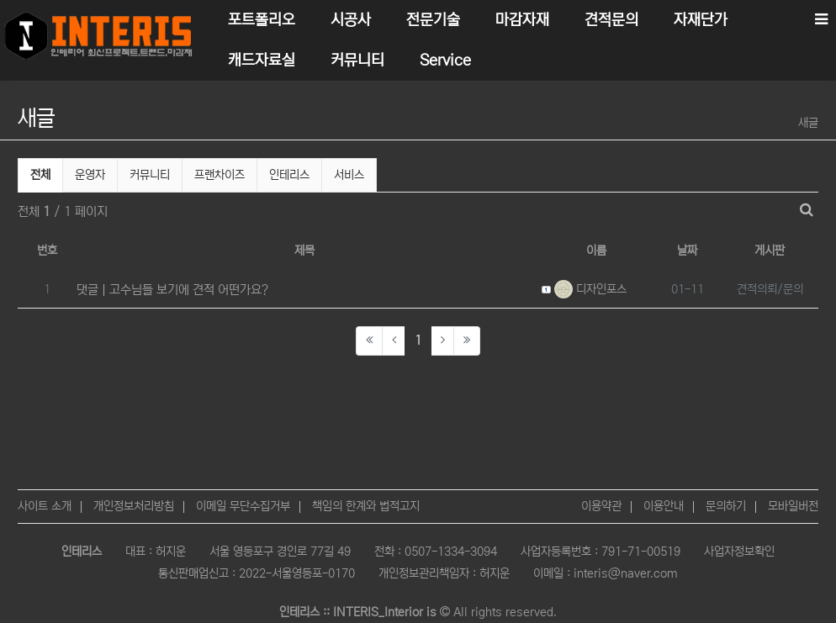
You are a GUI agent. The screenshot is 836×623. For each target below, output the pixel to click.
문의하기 (726, 506)
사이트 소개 (44, 506)
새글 (808, 122)
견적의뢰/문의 (770, 289)
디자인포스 (590, 289)
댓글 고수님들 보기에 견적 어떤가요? (172, 289)
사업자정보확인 (739, 551)
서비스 (349, 175)
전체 (40, 175)
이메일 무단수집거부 (243, 506)
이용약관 (601, 506)
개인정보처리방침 (133, 506)
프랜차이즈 (219, 175)
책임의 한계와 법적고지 (366, 506)
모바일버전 (793, 506)
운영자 (90, 175)
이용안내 (663, 506)
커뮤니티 (150, 175)
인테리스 (289, 175)
